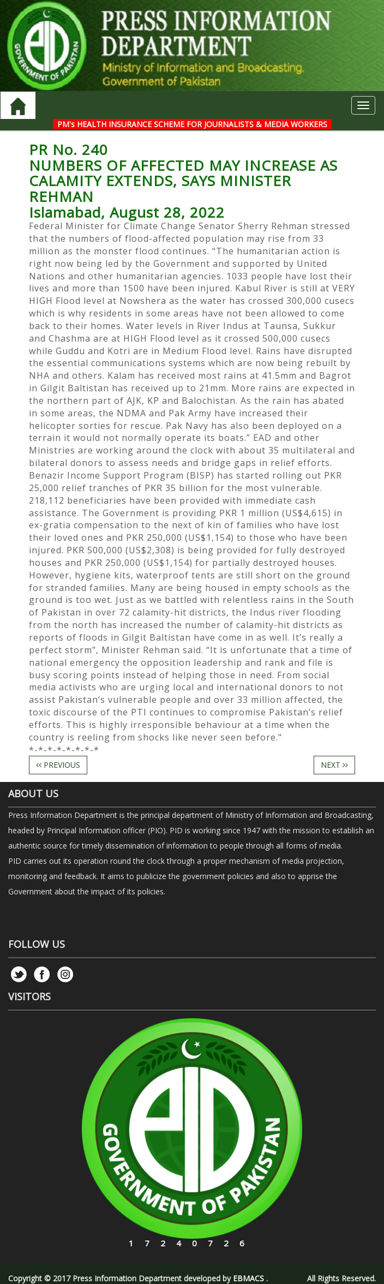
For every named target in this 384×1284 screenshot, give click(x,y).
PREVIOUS (58, 765)
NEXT (334, 765)
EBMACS (248, 1278)
